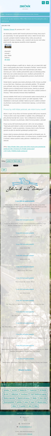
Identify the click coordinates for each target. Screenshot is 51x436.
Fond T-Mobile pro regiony (38, 394)
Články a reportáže (9, 398)
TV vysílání (22, 406)
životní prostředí (9, 402)
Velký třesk (14, 394)
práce (9, 161)
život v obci (17, 161)
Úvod (3, 14)
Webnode (29, 434)
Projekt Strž (33, 390)
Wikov (14, 406)
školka (35, 398)
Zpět (4, 170)
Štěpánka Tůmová (9, 29)
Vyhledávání (43, 2)
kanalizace (24, 394)
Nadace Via (23, 390)
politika (19, 402)
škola (36, 406)
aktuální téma (41, 402)
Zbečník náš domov (24, 398)
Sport (32, 402)
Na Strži (14, 390)
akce (30, 406)
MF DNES (7, 60)
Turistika (6, 390)
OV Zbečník (43, 390)
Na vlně (6, 394)
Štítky (3, 161)
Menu (47, 2)
